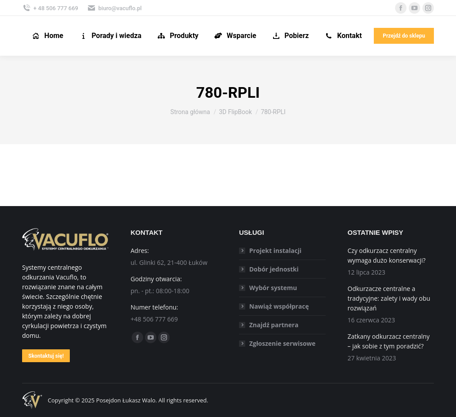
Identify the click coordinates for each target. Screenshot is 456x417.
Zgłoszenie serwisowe (282, 343)
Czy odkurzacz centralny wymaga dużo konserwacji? (387, 255)
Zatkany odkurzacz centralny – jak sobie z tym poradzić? (389, 341)
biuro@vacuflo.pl (114, 7)
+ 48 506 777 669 (50, 7)
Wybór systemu (273, 287)
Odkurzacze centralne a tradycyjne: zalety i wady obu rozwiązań (389, 298)
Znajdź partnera (273, 325)
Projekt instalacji (275, 250)
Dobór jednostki (274, 269)
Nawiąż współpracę (279, 306)
